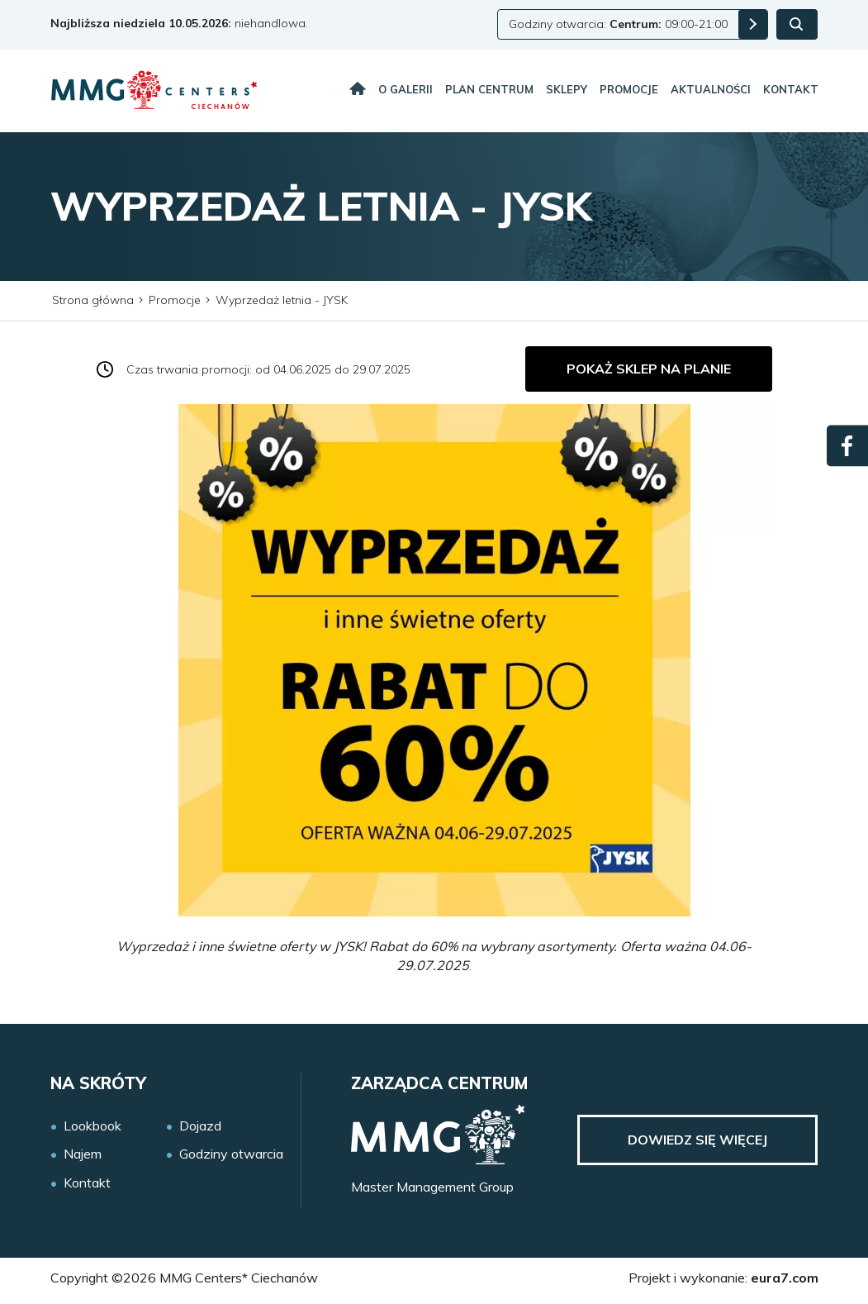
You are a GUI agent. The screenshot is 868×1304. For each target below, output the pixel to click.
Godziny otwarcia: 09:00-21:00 (618, 24)
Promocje (629, 89)
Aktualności (711, 89)
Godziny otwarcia (231, 1154)
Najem (83, 1154)
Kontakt (790, 89)
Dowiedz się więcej (697, 1139)
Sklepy (566, 89)
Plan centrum (489, 89)
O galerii (405, 89)
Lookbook (92, 1126)
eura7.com (784, 1277)
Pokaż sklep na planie (649, 368)
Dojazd (200, 1126)
